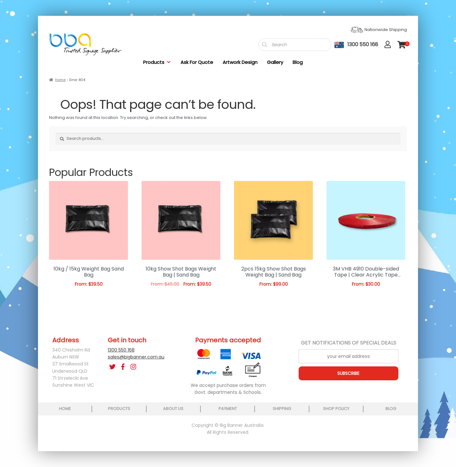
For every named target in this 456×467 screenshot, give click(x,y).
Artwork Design (240, 62)
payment (227, 409)
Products (157, 62)
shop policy (336, 409)
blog (390, 409)
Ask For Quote (196, 62)
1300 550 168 (121, 350)
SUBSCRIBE (348, 373)
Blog (298, 62)
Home (60, 79)
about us (173, 409)
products (119, 409)
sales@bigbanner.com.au (136, 357)
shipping (282, 409)
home (65, 409)
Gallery (275, 62)
